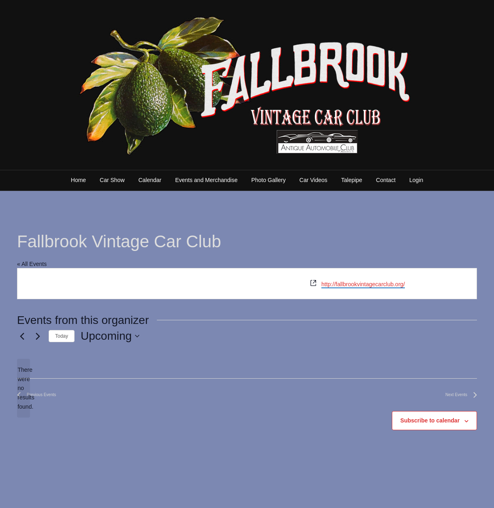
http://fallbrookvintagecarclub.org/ (363, 284)
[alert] (23, 388)
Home (78, 180)
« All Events (32, 264)
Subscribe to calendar (430, 420)
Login (416, 180)
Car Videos (313, 180)
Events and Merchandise (206, 180)
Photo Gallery (268, 180)
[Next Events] (38, 336)
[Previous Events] (22, 336)
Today (61, 336)
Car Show (112, 180)
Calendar (149, 180)
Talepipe (351, 180)
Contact (386, 180)
